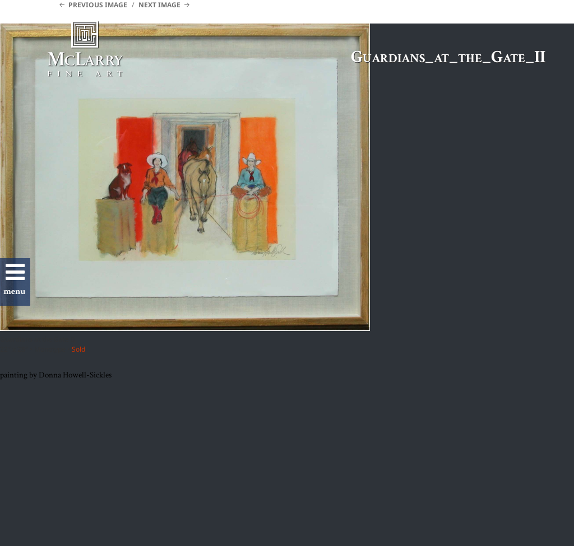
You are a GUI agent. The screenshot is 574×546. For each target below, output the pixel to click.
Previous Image (97, 5)
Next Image (159, 5)
